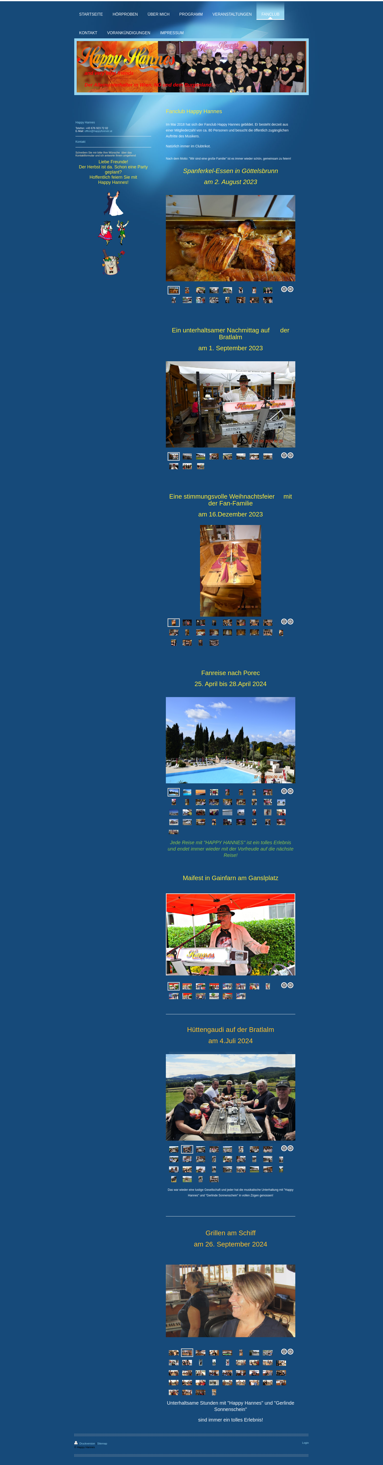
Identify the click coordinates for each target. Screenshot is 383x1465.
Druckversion (85, 1443)
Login (305, 1442)
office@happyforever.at (98, 131)
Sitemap (102, 1443)
